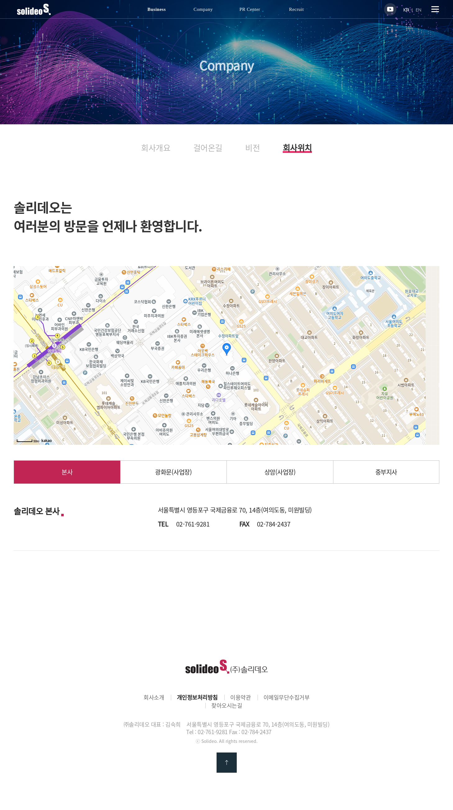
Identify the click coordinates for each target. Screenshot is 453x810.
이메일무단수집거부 (286, 697)
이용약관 (240, 697)
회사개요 (155, 148)
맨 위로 (227, 762)
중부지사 (386, 471)
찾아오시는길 (226, 705)
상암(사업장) (280, 471)
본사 (67, 471)
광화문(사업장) (173, 471)
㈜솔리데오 (226, 667)
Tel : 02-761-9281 (207, 732)
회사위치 (297, 148)
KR (406, 10)
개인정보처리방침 (197, 697)
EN (418, 10)
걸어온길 (207, 148)
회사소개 (154, 697)
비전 (252, 148)
